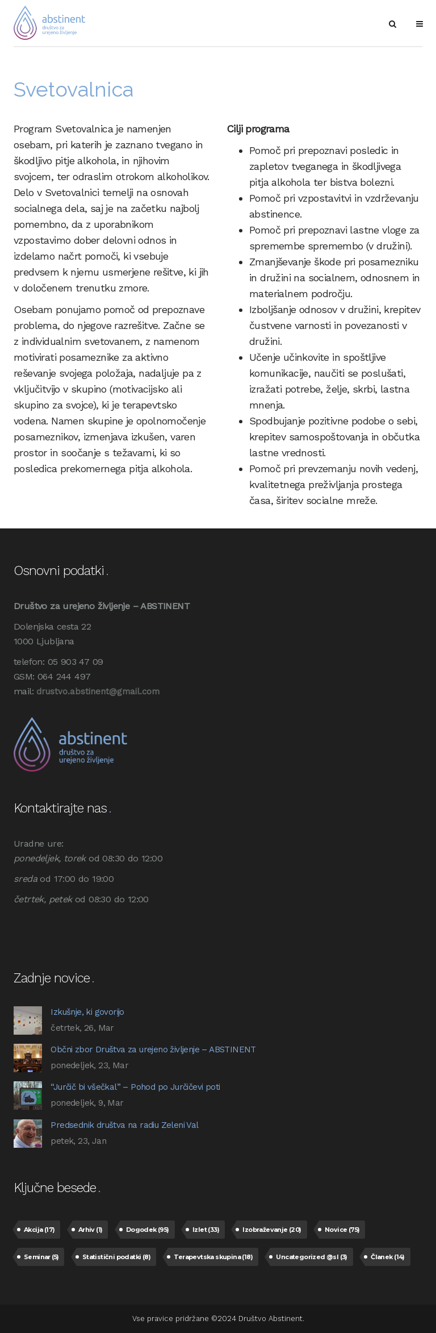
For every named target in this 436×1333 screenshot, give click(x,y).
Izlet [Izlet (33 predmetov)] (205, 1230)
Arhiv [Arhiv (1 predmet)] (90, 1230)
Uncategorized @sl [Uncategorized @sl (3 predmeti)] (311, 1257)
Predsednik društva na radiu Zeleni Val (124, 1125)
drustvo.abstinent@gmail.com (98, 691)
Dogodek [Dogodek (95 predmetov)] (147, 1230)
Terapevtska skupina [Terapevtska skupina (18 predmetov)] (213, 1257)
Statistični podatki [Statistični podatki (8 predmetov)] (116, 1257)
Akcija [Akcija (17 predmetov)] (39, 1230)
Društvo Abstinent (270, 1318)
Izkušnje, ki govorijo (87, 1012)
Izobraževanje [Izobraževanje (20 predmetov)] (271, 1230)
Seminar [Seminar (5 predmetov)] (41, 1257)
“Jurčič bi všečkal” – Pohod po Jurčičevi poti (135, 1087)
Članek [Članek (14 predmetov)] (387, 1257)
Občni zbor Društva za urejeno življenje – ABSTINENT (153, 1049)
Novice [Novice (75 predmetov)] (342, 1230)
